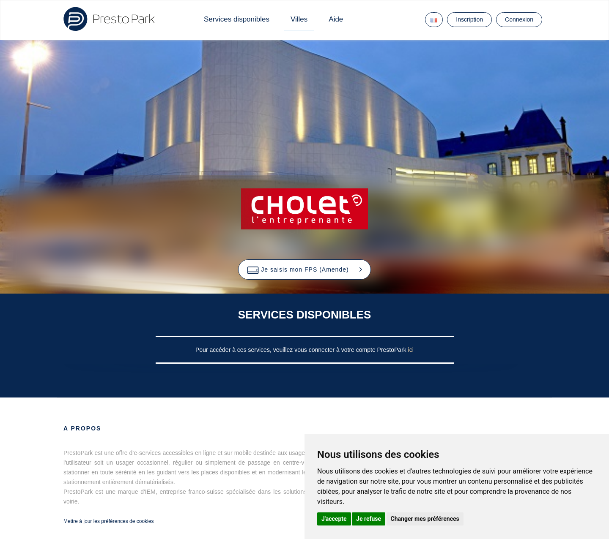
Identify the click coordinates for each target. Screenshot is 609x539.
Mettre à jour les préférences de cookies (108, 521)
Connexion (519, 19)
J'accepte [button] (334, 518)
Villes (299, 19)
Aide (336, 19)
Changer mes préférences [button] (425, 518)
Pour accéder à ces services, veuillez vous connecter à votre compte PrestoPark (301, 349)
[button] (304, 269)
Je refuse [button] (368, 518)
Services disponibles (236, 19)
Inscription (469, 19)
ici (411, 349)
